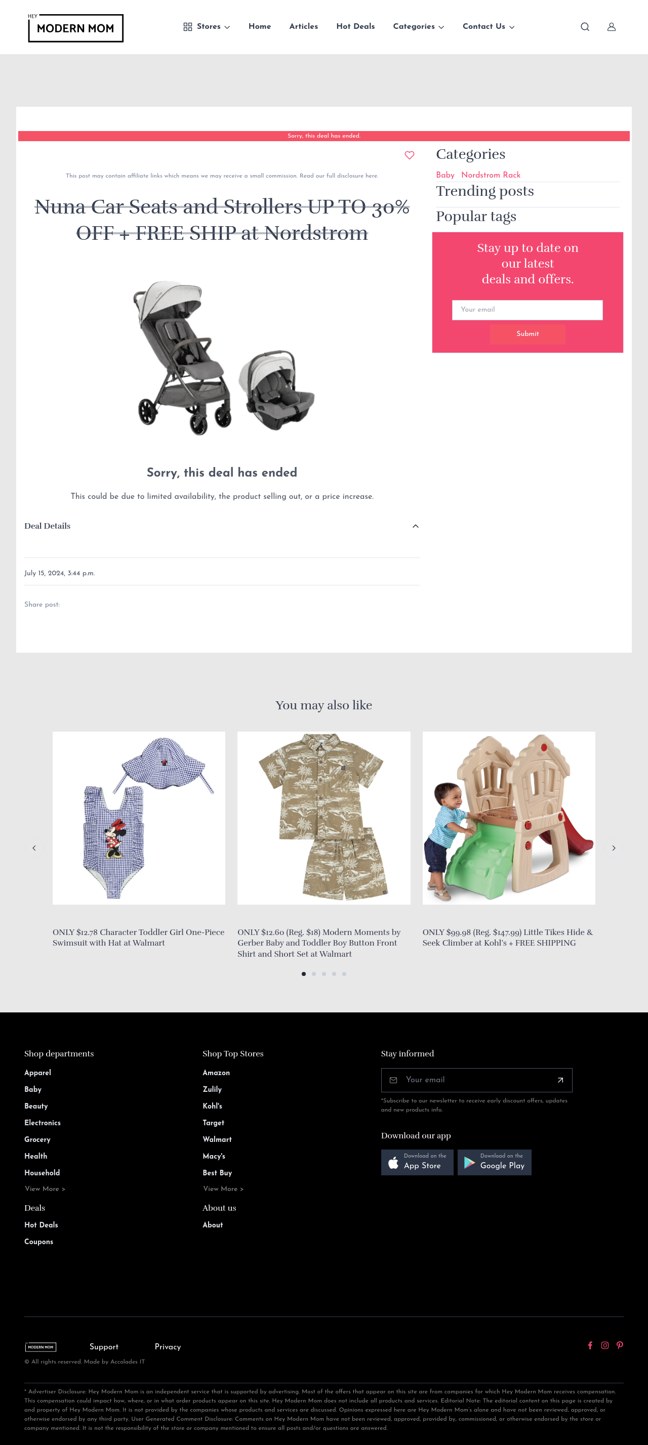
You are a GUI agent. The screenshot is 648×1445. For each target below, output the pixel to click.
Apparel (37, 1073)
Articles (304, 27)
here (370, 176)
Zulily (212, 1090)
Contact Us (484, 27)
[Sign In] (611, 27)
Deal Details (47, 526)
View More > (45, 1189)
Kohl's (212, 1107)
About (212, 1225)
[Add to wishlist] (409, 155)
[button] (304, 974)
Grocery (37, 1140)
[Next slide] (613, 848)
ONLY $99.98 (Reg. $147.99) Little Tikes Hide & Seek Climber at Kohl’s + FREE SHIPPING (508, 938)
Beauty (36, 1107)
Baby (445, 176)
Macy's (213, 1157)
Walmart (217, 1140)
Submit (527, 334)
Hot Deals (355, 27)
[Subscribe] (560, 1080)
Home (260, 27)
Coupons (38, 1242)
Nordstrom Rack (490, 176)
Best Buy (217, 1173)
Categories (414, 27)
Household (42, 1173)
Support (104, 1347)
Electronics (42, 1123)
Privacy (168, 1347)
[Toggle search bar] (585, 27)
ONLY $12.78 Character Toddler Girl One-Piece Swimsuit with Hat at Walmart (138, 938)
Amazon (216, 1073)
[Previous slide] (34, 848)
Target (213, 1123)
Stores (202, 27)
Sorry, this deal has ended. (324, 136)
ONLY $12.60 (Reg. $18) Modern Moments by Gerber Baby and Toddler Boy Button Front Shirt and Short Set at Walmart (318, 943)
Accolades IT (127, 1362)
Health (35, 1157)
